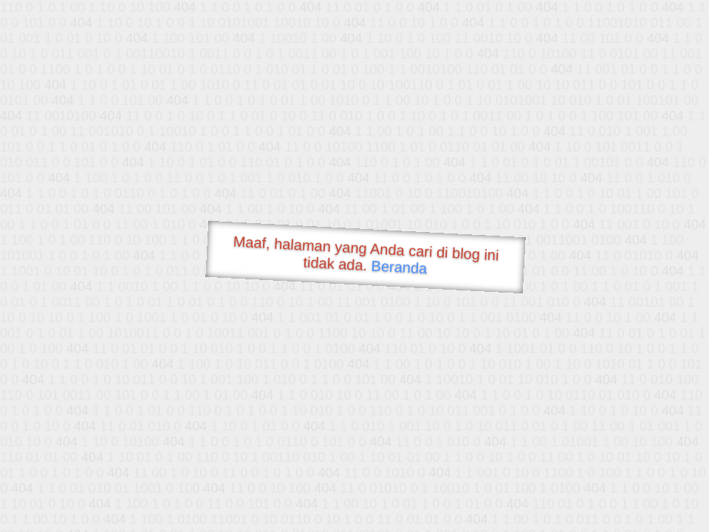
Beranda (399, 266)
